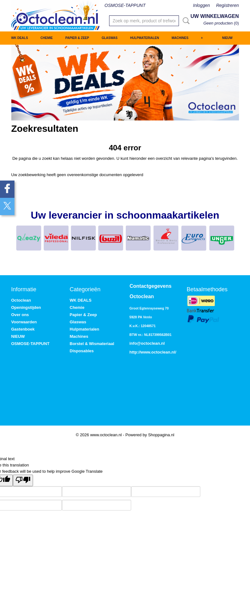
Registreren (227, 5)
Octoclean (21, 300)
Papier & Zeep (77, 38)
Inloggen (201, 5)
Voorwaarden (24, 322)
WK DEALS (19, 38)
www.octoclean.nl (158, 352)
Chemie (47, 38)
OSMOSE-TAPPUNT (124, 5)
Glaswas (110, 38)
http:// (135, 352)
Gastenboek (23, 329)
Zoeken (185, 20)
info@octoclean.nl (147, 343)
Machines (180, 38)
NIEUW (227, 38)
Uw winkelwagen (215, 16)
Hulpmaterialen (144, 38)
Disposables (82, 350)
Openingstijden (26, 307)
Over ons (20, 314)
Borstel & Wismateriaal (92, 343)
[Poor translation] (23, 480)
